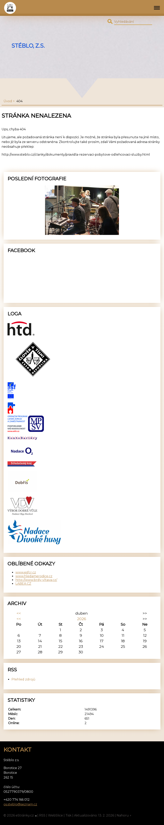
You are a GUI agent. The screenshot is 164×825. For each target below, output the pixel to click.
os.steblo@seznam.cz (20, 804)
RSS (42, 815)
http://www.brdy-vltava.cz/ (36, 580)
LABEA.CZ (23, 584)
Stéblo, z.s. (28, 46)
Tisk (68, 815)
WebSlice (55, 815)
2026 (81, 618)
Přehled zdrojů (23, 679)
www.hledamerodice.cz (33, 576)
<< (19, 613)
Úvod (8, 101)
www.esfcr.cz (25, 572)
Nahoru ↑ (124, 815)
